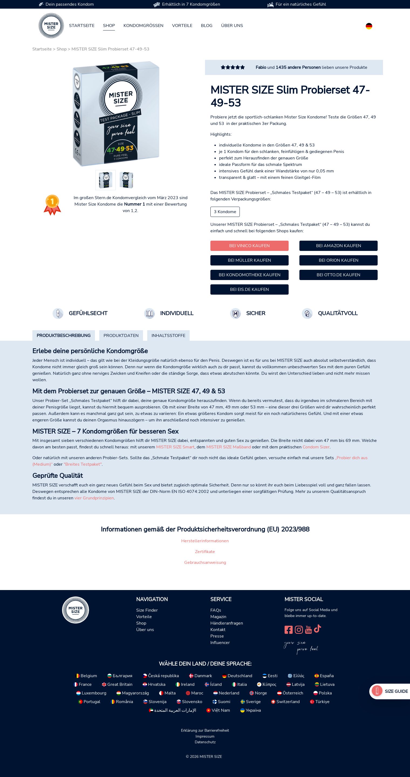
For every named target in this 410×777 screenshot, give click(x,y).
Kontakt (218, 630)
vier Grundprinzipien (94, 498)
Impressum (205, 736)
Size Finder (147, 610)
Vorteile (182, 26)
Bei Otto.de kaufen (338, 275)
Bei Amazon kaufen (338, 246)
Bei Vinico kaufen (249, 246)
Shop (109, 26)
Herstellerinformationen (205, 541)
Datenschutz (205, 742)
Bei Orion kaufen (338, 260)
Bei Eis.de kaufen (249, 289)
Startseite (81, 26)
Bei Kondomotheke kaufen (250, 275)
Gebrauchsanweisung (205, 562)
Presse (217, 636)
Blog (207, 26)
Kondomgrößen (143, 26)
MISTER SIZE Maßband (228, 447)
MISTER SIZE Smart (175, 447)
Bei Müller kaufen (249, 260)
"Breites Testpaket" (83, 464)
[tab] (63, 335)
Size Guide (396, 691)
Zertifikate (205, 552)
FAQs (215, 610)
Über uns (232, 26)
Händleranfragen (226, 623)
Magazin (218, 617)
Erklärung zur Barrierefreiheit (205, 730)
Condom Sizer (316, 447)
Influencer (220, 643)
